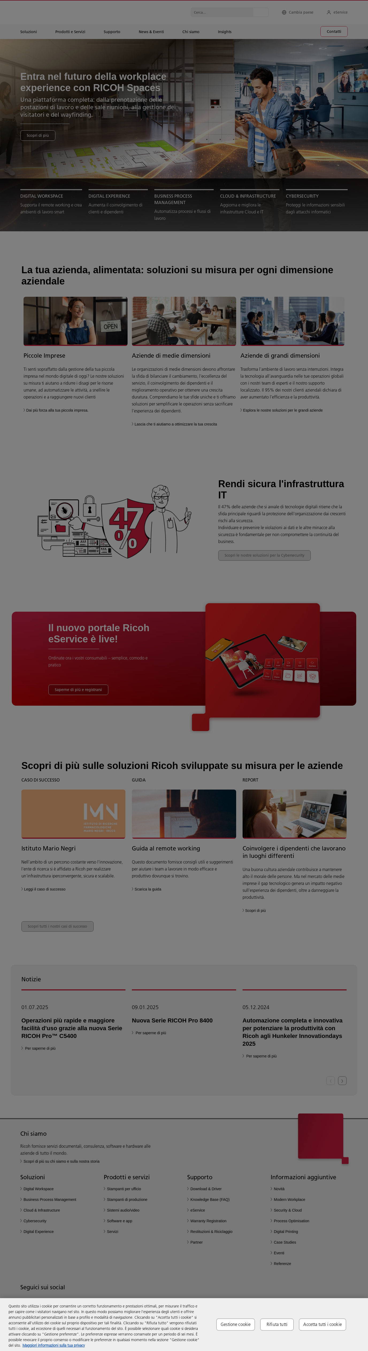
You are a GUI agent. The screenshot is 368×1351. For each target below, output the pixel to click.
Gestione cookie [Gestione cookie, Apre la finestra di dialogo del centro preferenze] (236, 1324)
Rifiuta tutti (277, 1324)
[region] (184, 1324)
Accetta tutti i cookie (322, 1324)
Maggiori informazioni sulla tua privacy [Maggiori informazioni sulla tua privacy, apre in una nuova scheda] (53, 1345)
